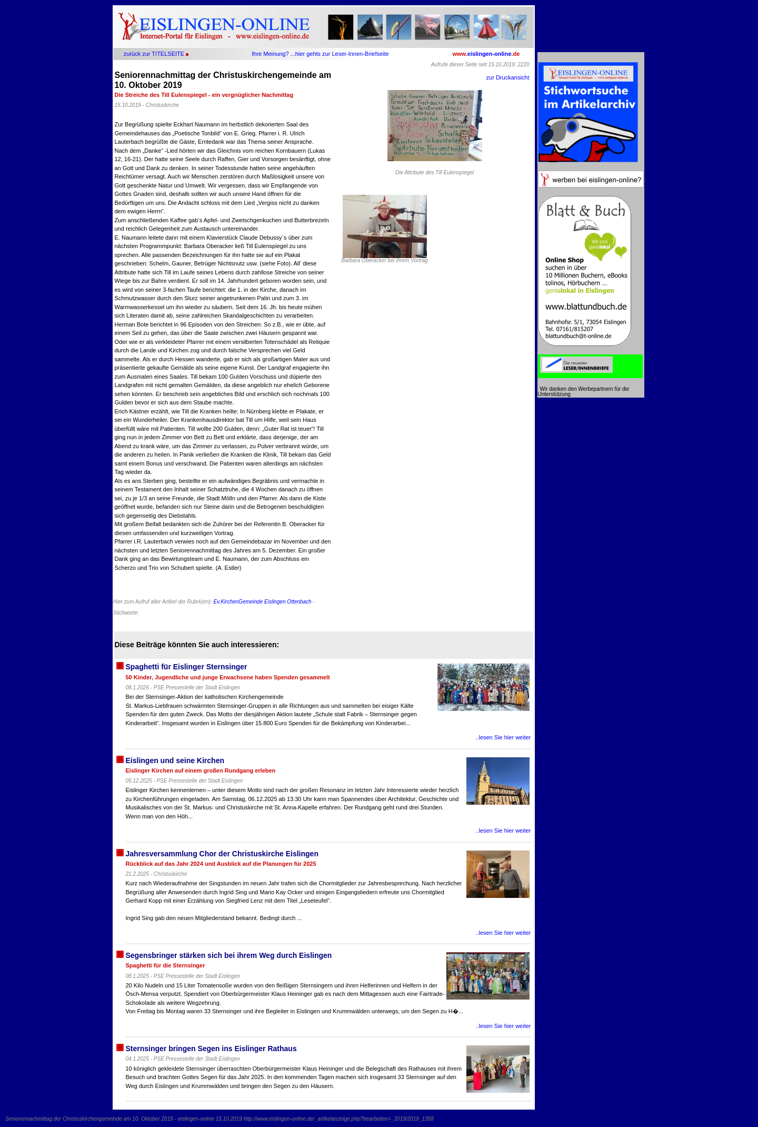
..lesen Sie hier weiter (503, 737)
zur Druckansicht (508, 77)
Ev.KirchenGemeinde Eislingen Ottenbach (262, 602)
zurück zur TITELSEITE (154, 54)
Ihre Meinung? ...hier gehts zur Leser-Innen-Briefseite (320, 54)
